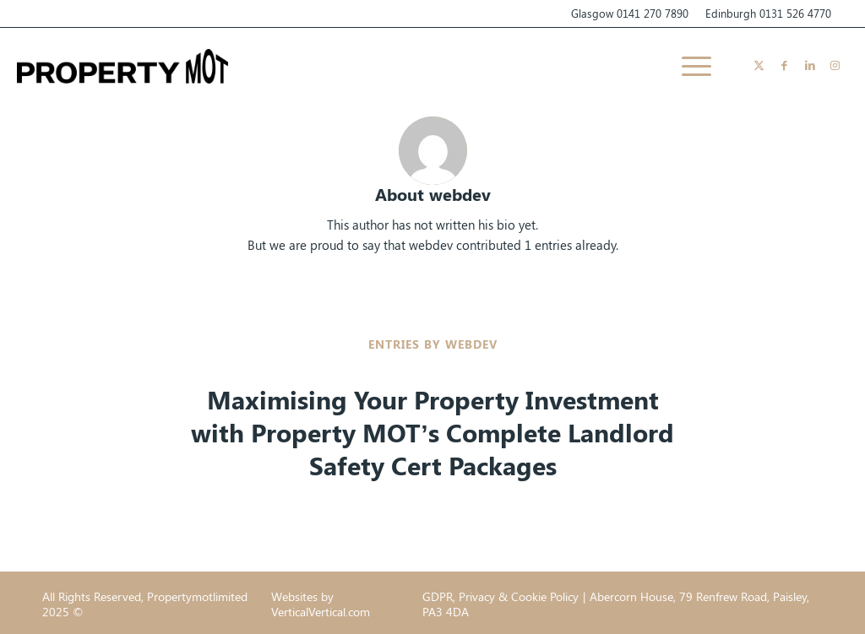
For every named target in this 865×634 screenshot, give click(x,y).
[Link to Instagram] (835, 65)
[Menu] (691, 66)
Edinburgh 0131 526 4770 (768, 13)
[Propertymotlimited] (122, 66)
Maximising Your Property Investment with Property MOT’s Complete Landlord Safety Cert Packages (432, 432)
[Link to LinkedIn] (810, 65)
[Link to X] (759, 65)
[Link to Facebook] (784, 65)
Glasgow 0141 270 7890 (629, 13)
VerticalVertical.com (320, 612)
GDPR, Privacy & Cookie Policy (500, 596)
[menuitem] (691, 66)
